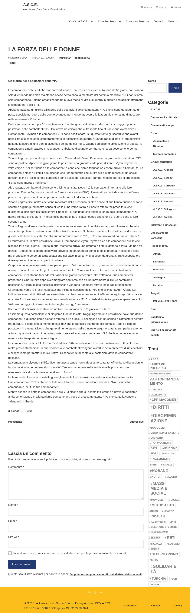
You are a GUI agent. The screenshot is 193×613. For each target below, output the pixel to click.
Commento (16, 466)
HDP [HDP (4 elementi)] (153, 453)
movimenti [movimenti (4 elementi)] (158, 499)
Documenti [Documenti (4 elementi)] (158, 427)
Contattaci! (130, 605)
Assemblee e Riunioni (161, 144)
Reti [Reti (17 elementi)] (171, 537)
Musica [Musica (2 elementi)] (175, 500)
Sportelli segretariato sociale (163, 332)
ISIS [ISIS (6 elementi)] (154, 464)
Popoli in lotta (81, 57)
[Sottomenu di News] (178, 21)
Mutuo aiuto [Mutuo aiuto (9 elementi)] (163, 505)
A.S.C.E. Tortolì (162, 217)
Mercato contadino (164, 154)
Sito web (13, 536)
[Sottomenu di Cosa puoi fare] (148, 21)
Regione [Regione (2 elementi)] (155, 538)
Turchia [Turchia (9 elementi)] (159, 578)
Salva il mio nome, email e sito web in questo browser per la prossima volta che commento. (70, 553)
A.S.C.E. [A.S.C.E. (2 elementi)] (154, 359)
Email (12, 520)
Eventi (154, 133)
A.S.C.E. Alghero (163, 169)
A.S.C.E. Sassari (163, 201)
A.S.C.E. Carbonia (164, 185)
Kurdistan (65, 57)
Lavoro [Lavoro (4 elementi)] (171, 476)
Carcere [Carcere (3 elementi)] (156, 389)
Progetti (155, 293)
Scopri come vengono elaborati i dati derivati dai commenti (106, 574)
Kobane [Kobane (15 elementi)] (160, 471)
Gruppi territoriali (161, 161)
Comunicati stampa (162, 125)
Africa (157, 253)
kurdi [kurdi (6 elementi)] (155, 476)
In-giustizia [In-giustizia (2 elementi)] (168, 453)
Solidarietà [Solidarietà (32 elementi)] (163, 569)
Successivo (136, 421)
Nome (13, 504)
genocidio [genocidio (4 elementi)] (170, 448)
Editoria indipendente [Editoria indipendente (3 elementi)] (165, 433)
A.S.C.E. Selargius (164, 209)
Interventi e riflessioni (164, 225)
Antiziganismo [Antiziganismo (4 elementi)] (161, 373)
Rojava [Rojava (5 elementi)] (156, 543)
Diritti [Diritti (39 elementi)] (161, 407)
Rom (153, 309)
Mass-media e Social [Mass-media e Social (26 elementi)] (159, 488)
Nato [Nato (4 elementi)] (154, 511)
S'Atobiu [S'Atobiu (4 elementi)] (174, 543)
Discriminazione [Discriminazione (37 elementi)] (163, 418)
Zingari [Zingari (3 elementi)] (155, 584)
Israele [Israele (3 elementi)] (167, 464)
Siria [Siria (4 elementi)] (154, 559)
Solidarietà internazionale (159, 319)
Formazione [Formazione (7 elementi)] (161, 442)
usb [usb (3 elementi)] (174, 579)
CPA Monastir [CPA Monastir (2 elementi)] (158, 395)
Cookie (155, 605)
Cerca (152, 80)
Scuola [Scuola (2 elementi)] (155, 549)
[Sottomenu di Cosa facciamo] (120, 21)
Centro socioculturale (164, 117)
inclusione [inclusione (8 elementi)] (161, 458)
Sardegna (159, 277)
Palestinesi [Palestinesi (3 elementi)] (158, 522)
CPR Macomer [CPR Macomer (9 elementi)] (164, 400)
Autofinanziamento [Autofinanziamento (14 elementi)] (164, 381)
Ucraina (158, 285)
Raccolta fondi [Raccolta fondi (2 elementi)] (159, 532)
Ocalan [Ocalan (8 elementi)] (158, 516)
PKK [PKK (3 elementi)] (173, 522)
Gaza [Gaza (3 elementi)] (154, 448)
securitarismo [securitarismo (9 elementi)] (165, 554)
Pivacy (178, 605)
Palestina (159, 269)
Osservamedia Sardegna (159, 235)
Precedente (15, 421)
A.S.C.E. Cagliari (163, 177)
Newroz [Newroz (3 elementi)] (169, 511)
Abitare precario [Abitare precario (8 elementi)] (158, 366)
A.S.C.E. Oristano (164, 193)
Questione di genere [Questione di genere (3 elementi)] (164, 527)
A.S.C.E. (30, 5)
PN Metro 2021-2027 (165, 301)
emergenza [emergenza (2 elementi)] (157, 438)
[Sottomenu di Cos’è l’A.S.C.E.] (92, 21)
